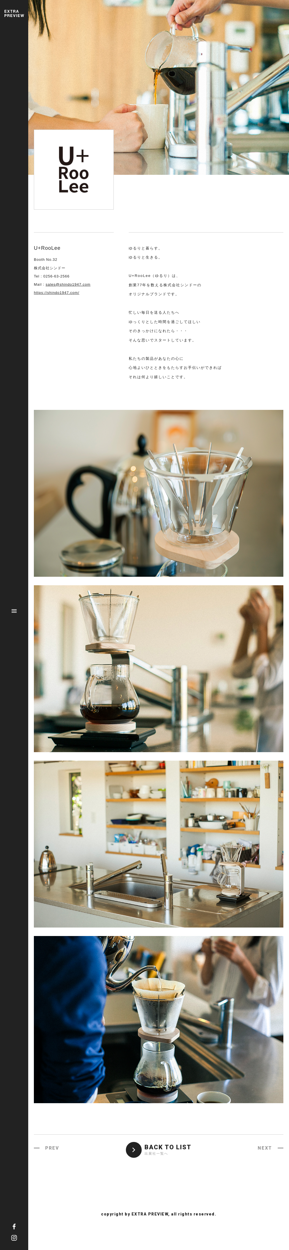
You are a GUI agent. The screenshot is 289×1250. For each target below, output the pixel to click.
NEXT (265, 1148)
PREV (52, 1148)
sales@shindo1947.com (68, 284)
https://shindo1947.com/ (56, 293)
